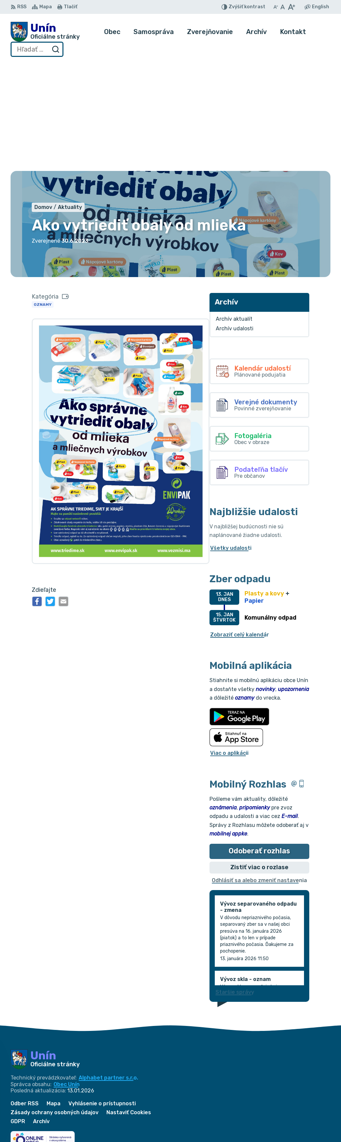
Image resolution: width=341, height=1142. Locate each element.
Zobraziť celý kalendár (239, 526)
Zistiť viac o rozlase (259, 758)
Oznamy (43, 195)
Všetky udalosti (230, 439)
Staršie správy (234, 883)
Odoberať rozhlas (259, 742)
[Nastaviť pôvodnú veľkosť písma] (282, 7)
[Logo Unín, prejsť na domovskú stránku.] (45, 32)
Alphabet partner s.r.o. (108, 969)
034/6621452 (307, 1113)
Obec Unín (67, 975)
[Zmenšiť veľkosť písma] (275, 7)
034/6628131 (306, 1120)
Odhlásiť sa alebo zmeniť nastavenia (259, 771)
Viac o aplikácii (229, 644)
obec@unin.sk (307, 1127)
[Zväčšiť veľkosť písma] (291, 7)
